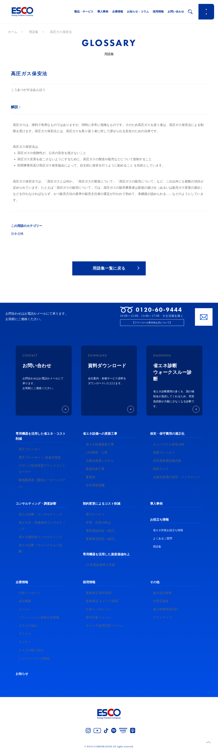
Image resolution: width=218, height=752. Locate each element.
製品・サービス (83, 11)
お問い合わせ (176, 11)
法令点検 (17, 233)
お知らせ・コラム (138, 11)
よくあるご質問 (162, 539)
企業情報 (117, 11)
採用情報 (158, 11)
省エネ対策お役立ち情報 (168, 530)
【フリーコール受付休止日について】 (152, 323)
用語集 (33, 32)
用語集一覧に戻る (109, 268)
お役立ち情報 (159, 520)
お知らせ (22, 674)
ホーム (12, 32)
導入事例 (102, 11)
